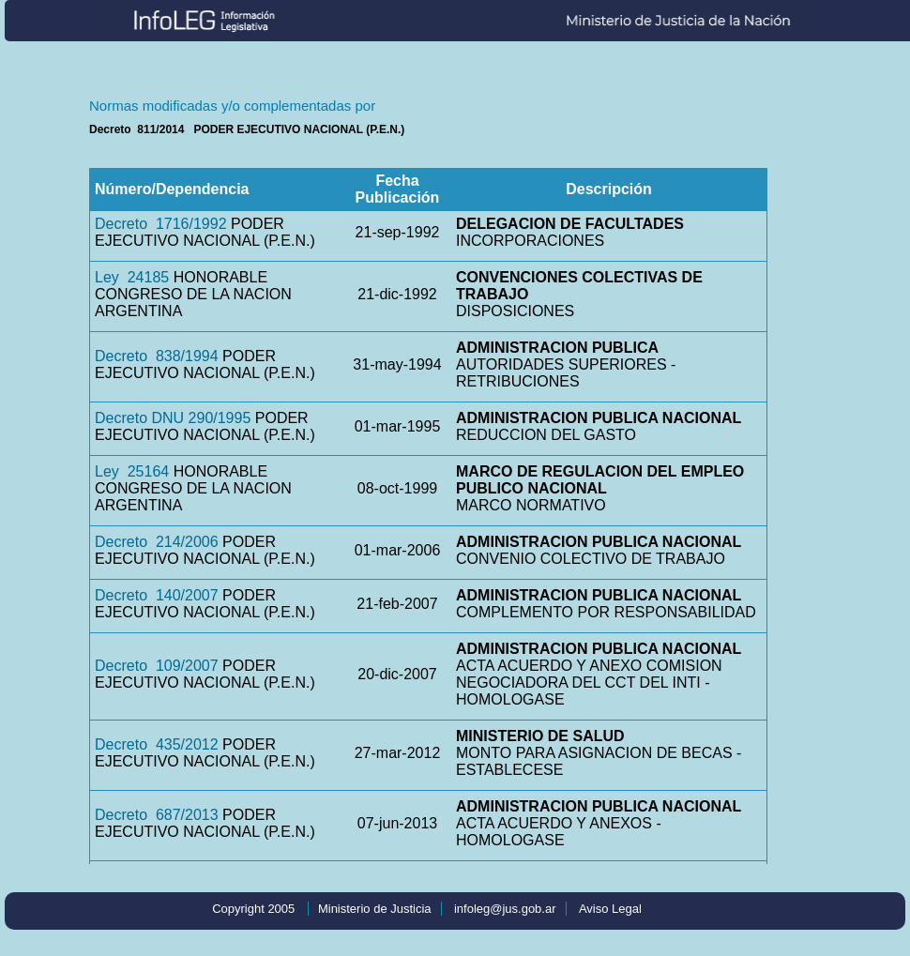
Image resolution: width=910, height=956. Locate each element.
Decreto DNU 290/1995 (172, 418)
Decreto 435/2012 (157, 744)
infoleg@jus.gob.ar (505, 909)
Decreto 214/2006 (157, 542)
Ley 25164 (132, 471)
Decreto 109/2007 (157, 666)
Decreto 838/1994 (157, 356)
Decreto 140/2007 (157, 595)
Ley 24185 (132, 277)
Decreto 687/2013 (157, 815)
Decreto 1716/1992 (161, 224)
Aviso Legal (610, 909)
